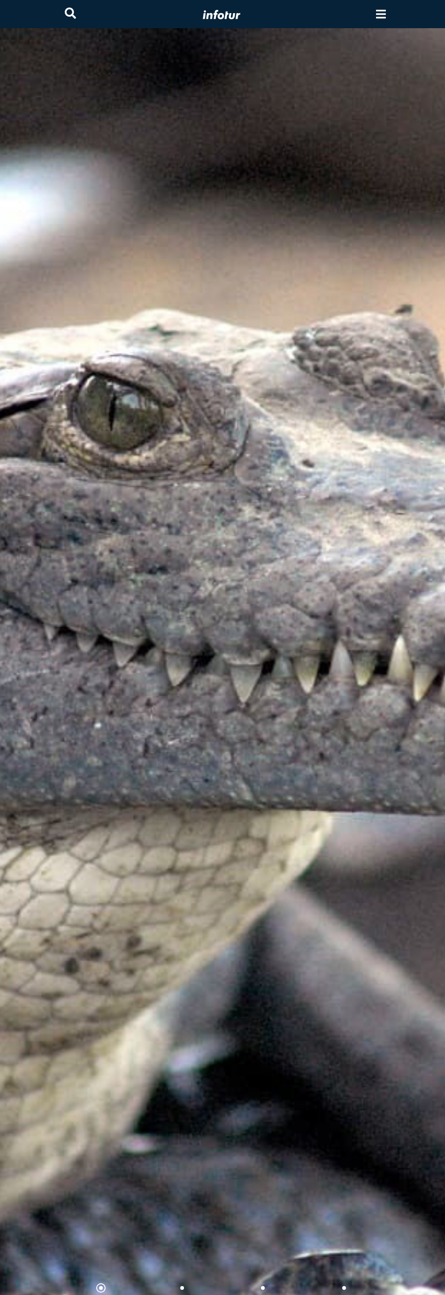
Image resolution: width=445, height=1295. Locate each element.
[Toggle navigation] (380, 14)
